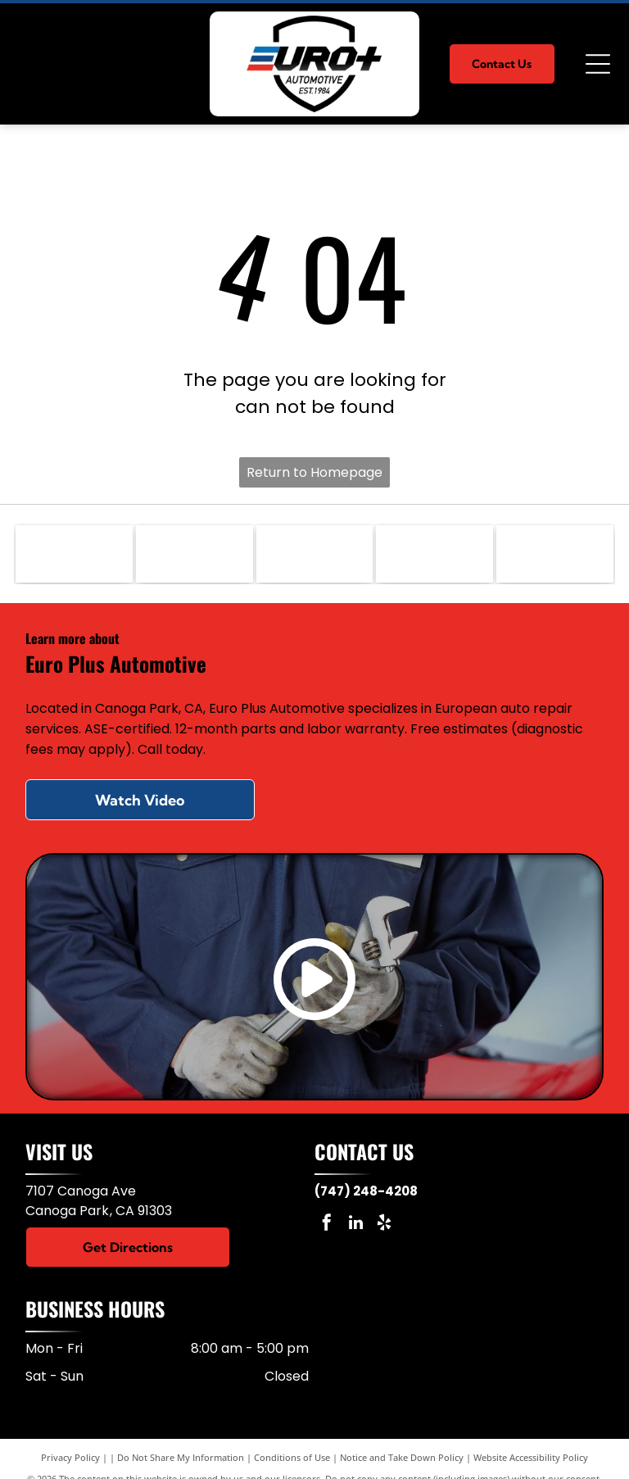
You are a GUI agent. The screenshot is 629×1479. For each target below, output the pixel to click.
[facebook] (326, 1224)
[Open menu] (598, 64)
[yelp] (384, 1224)
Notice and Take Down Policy (402, 1457)
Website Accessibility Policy (530, 1457)
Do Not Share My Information (180, 1457)
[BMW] (194, 554)
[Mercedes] (74, 554)
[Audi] (434, 554)
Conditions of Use (292, 1457)
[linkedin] (355, 1224)
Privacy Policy (70, 1457)
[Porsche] (314, 554)
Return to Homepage (314, 472)
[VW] (554, 554)
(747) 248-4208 (366, 1191)
